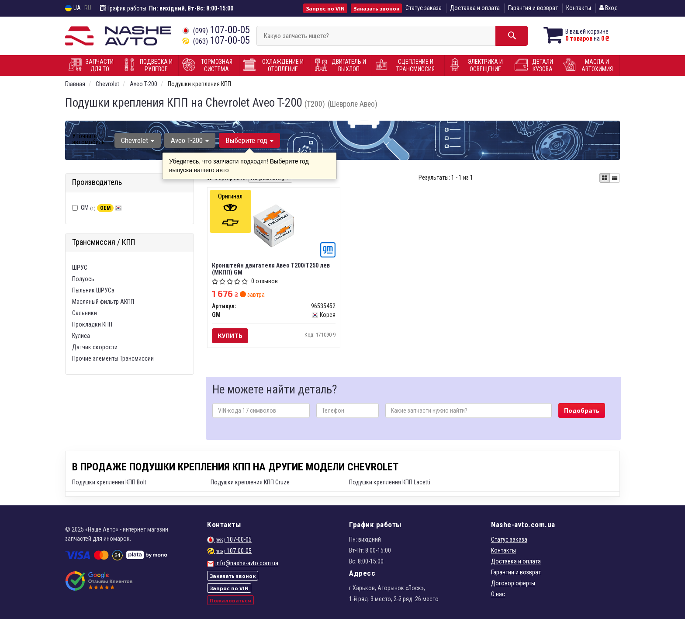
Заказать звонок (376, 8)
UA (73, 8)
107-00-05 (216, 30)
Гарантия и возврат (533, 7)
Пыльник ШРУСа (93, 290)
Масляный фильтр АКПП (103, 301)
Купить (230, 335)
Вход (608, 7)
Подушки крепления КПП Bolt (109, 482)
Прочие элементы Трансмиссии (113, 358)
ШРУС (79, 267)
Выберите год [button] (249, 140)
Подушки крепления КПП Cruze (250, 482)
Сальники (84, 313)
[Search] (511, 36)
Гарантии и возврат (516, 572)
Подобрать (581, 410)
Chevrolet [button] (137, 140)
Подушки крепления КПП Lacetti (389, 482)
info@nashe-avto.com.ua (246, 563)
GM (101, 207)
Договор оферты (513, 583)
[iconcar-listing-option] (614, 178)
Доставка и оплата (475, 7)
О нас (498, 594)
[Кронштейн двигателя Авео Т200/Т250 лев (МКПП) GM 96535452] (274, 225)
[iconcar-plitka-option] (604, 178)
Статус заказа (423, 7)
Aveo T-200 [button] (190, 140)
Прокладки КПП (92, 324)
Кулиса (81, 335)
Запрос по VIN (325, 8)
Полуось (83, 278)
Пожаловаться (230, 600)
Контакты (578, 7)
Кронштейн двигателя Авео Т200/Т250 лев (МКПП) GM (271, 268)
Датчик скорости (95, 347)
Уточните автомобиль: (89, 139)
